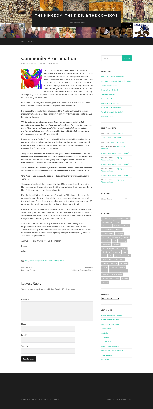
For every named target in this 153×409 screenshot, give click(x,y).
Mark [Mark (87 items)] (122, 259)
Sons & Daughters (117, 133)
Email (24, 335)
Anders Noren (120, 400)
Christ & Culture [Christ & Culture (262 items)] (108, 229)
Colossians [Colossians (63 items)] (119, 233)
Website (24, 346)
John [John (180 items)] (110, 256)
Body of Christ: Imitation (110, 103)
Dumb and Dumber (28, 269)
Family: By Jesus (107, 116)
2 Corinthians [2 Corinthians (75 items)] (118, 218)
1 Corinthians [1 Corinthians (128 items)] (107, 218)
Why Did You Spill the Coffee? (112, 112)
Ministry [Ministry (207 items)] (114, 263)
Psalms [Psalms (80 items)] (105, 271)
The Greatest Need (108, 94)
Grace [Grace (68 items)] (124, 248)
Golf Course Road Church (110, 324)
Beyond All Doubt (114, 138)
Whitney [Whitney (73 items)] (125, 278)
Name (24, 324)
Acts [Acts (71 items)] (127, 218)
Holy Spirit (47, 261)
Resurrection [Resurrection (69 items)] (114, 271)
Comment (26, 299)
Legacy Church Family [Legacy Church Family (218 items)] (122, 256)
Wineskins (105, 360)
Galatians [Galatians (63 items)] (116, 244)
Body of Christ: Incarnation (111, 108)
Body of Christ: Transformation (112, 99)
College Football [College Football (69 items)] (108, 233)
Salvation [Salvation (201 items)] (106, 274)
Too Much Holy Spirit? (109, 85)
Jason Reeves (106, 328)
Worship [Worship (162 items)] (105, 282)
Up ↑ (130, 400)
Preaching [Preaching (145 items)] (113, 267)
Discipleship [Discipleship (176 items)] (116, 237)
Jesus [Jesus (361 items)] (104, 256)
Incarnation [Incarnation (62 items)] (116, 252)
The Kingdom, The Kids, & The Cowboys (76, 15)
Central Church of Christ (110, 320)
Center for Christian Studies (111, 315)
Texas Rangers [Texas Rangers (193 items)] (107, 278)
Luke (53, 261)
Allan (42, 64)
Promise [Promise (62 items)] (122, 267)
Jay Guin (104, 333)
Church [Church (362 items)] (118, 229)
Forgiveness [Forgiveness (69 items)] (106, 244)
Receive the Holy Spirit (109, 90)
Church (31, 261)
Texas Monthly (106, 355)
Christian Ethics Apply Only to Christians (116, 81)
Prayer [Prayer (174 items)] (105, 267)
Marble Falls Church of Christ (112, 351)
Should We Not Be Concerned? (112, 77)
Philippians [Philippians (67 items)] (123, 263)
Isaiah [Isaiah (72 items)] (125, 252)
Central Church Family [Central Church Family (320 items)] (121, 226)
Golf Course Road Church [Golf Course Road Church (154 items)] (111, 248)
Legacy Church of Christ (110, 346)
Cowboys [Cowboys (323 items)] (106, 237)
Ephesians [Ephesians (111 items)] (126, 237)
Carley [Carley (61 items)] (117, 222)
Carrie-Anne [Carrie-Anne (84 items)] (107, 226)
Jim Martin (105, 337)
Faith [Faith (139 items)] (114, 241)
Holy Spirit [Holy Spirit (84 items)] (106, 252)
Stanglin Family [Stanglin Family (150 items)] (116, 274)
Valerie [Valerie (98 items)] (117, 278)
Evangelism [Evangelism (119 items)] (106, 241)
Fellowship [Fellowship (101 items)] (122, 241)
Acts (26, 261)
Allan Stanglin (27, 41)
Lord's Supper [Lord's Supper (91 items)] (107, 259)
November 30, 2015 (29, 64)
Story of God (59, 261)
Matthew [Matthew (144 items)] (105, 263)
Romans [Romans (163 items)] (124, 271)
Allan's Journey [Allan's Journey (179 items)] (108, 222)
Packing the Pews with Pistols (82, 269)
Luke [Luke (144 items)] (116, 259)
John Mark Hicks (107, 342)
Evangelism (39, 261)
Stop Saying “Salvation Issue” (118, 153)
